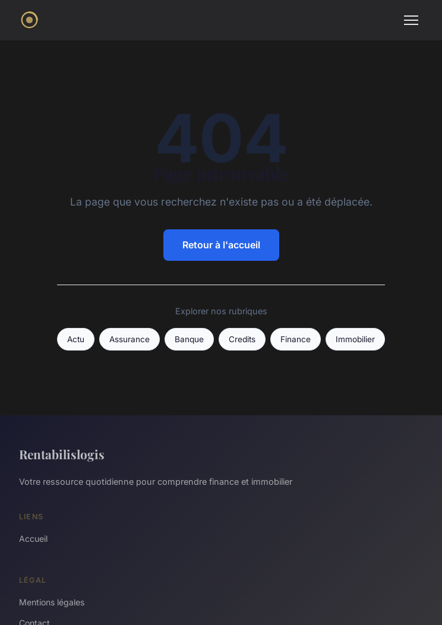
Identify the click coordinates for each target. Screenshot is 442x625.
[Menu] (411, 20)
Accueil (33, 539)
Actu (75, 339)
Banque (189, 339)
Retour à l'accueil (221, 245)
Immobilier (355, 339)
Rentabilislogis (62, 454)
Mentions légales (51, 602)
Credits (242, 339)
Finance (295, 339)
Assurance (129, 339)
